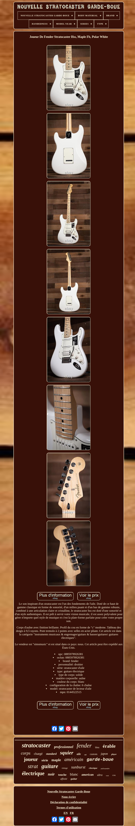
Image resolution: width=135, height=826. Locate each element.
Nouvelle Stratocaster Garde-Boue (68, 791)
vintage (65, 768)
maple (56, 760)
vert (107, 775)
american (88, 774)
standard (51, 753)
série (44, 760)
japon (104, 753)
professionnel (63, 747)
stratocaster (36, 745)
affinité (63, 779)
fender (84, 745)
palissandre (105, 768)
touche (62, 774)
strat (33, 766)
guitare (49, 766)
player (114, 754)
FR (72, 813)
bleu (97, 747)
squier (66, 752)
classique (93, 768)
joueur (31, 759)
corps (26, 753)
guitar (74, 778)
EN (66, 813)
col (85, 755)
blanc (74, 774)
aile (79, 754)
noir (51, 774)
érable (109, 746)
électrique (33, 773)
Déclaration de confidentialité (68, 802)
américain (73, 759)
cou (114, 775)
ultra (99, 774)
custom (93, 754)
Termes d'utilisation (68, 807)
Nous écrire (69, 797)
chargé (38, 753)
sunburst (78, 767)
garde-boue (100, 759)
